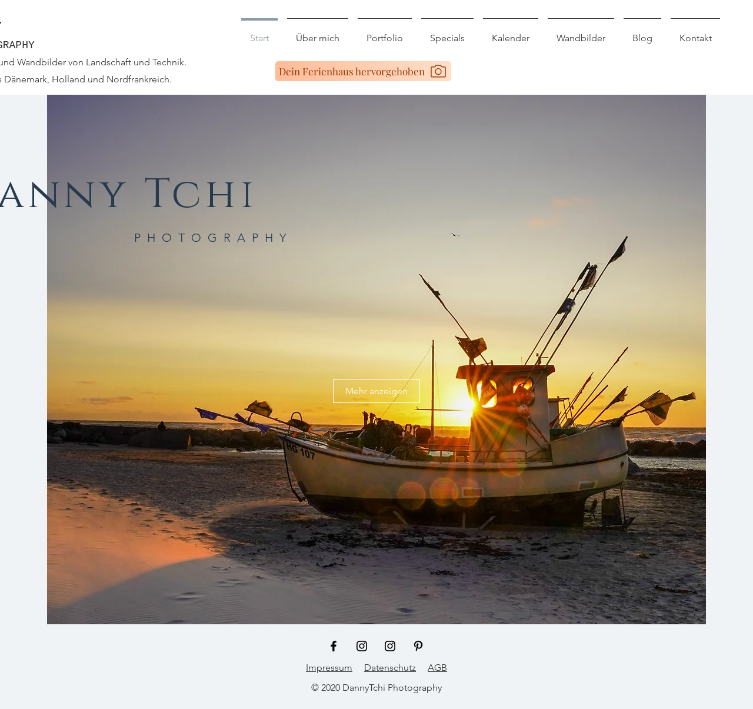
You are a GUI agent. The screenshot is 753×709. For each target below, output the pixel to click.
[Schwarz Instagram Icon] (362, 646)
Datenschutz (390, 667)
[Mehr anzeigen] (376, 391)
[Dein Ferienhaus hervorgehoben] (363, 71)
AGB (437, 667)
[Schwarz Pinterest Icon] (418, 646)
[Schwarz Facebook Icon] (333, 646)
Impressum (329, 667)
